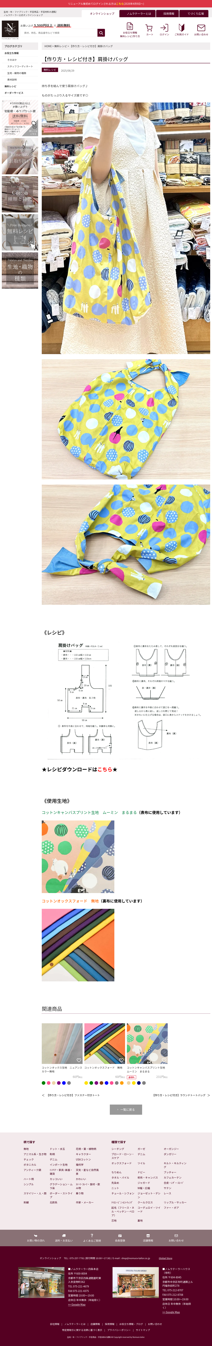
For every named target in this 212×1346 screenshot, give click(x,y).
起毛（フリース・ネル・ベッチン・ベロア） (122, 1211)
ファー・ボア (171, 1207)
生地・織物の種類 (16, 73)
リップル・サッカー (175, 1202)
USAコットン (83, 1159)
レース (167, 1193)
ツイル (141, 1163)
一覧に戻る (127, 1109)
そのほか (12, 59)
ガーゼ (141, 1149)
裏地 (140, 1220)
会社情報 (54, 1324)
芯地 (114, 1220)
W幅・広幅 (144, 1188)
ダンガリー (170, 1154)
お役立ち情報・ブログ (131, 1324)
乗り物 (79, 1193)
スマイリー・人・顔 (35, 1193)
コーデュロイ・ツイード (149, 1209)
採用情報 (109, 1324)
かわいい (81, 1179)
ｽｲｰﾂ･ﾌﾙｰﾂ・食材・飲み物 (88, 1186)
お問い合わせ (155, 1324)
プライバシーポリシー (119, 1330)
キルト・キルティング (175, 1165)
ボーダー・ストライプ (61, 1195)
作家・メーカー (85, 1202)
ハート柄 (29, 1179)
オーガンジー (171, 1149)
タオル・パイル (120, 1177)
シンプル (29, 1184)
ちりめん (116, 1172)
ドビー (141, 1172)
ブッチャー (170, 1172)
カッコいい (56, 1179)
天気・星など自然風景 (87, 1171)
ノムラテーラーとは (74, 1324)
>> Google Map (76, 1304)
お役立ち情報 (12, 53)
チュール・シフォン (122, 1193)
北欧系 (53, 1202)
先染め (115, 1183)
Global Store (165, 1258)
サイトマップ (143, 1330)
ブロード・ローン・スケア (122, 1156)
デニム (53, 1159)
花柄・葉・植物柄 (86, 1149)
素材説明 (12, 79)
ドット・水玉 (57, 1149)
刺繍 (26, 1202)
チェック (29, 1159)
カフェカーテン (173, 1177)
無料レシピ (10, 86)
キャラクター (83, 1154)
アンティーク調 (32, 1170)
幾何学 (79, 1164)
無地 (26, 1149)
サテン (167, 1188)
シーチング (117, 1149)
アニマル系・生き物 (35, 1154)
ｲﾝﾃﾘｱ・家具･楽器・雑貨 (61, 1171)
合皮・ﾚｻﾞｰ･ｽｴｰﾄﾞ (174, 1183)
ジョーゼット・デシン (149, 1195)
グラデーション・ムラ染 (61, 1186)
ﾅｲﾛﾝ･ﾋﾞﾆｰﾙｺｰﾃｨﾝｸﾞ (122, 1202)
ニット (115, 1188)
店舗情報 (95, 1324)
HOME (48, 46)
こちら (104, 769)
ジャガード (144, 1183)
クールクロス (145, 1202)
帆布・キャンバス (148, 1177)
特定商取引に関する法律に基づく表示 (82, 1330)
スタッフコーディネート (20, 66)
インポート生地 (59, 1164)
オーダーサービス (14, 93)
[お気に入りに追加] (79, 1060)
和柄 (52, 1154)
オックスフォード (121, 1163)
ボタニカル (30, 1164)
